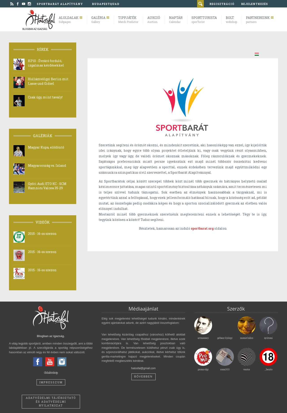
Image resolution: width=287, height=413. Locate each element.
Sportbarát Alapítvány (60, 4)
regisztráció (221, 4)
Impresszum (51, 382)
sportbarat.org (202, 228)
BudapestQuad (105, 4)
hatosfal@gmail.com (143, 368)
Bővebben (143, 376)
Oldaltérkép (51, 372)
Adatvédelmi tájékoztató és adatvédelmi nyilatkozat (51, 401)
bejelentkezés (254, 4)
